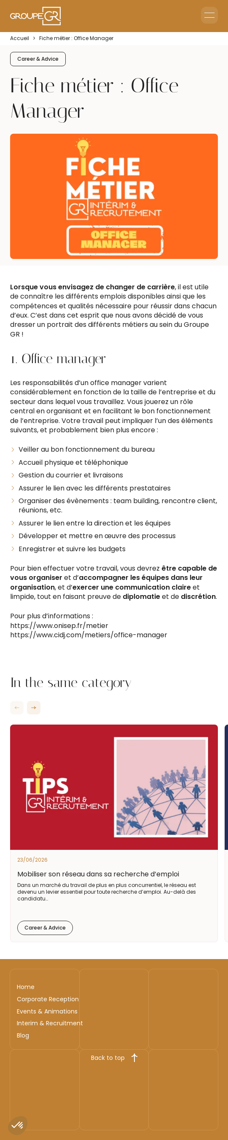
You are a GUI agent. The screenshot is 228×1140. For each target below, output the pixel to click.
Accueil (19, 38)
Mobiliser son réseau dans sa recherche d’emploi (98, 874)
